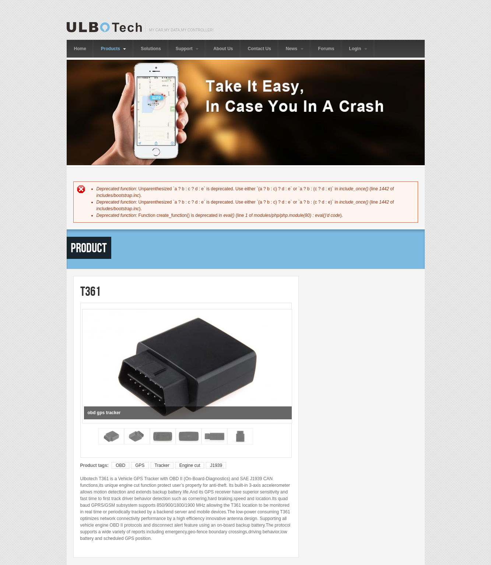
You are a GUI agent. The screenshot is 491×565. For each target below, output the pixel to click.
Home (80, 48)
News (295, 48)
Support (187, 48)
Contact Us (259, 48)
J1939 (216, 465)
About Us (223, 48)
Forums (326, 48)
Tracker (162, 465)
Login (358, 48)
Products (113, 48)
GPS (139, 465)
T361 (90, 291)
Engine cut (189, 465)
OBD (120, 465)
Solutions (151, 48)
